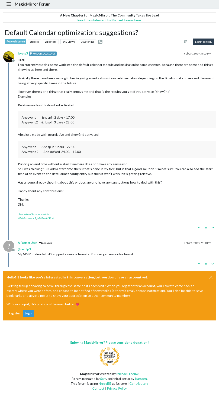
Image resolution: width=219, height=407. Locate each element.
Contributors (138, 383)
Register (14, 313)
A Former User (27, 243)
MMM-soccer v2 (27, 218)
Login (28, 313)
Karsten (141, 379)
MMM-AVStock (46, 218)
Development (15, 41)
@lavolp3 (46, 243)
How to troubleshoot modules (34, 214)
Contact (98, 388)
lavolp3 (23, 53)
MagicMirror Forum (32, 4)
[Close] (211, 277)
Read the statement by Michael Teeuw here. (109, 20)
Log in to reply (203, 41)
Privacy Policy (117, 388)
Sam (103, 379)
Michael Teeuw (127, 374)
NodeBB (105, 383)
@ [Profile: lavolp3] (24, 249)
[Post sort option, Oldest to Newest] (185, 42)
